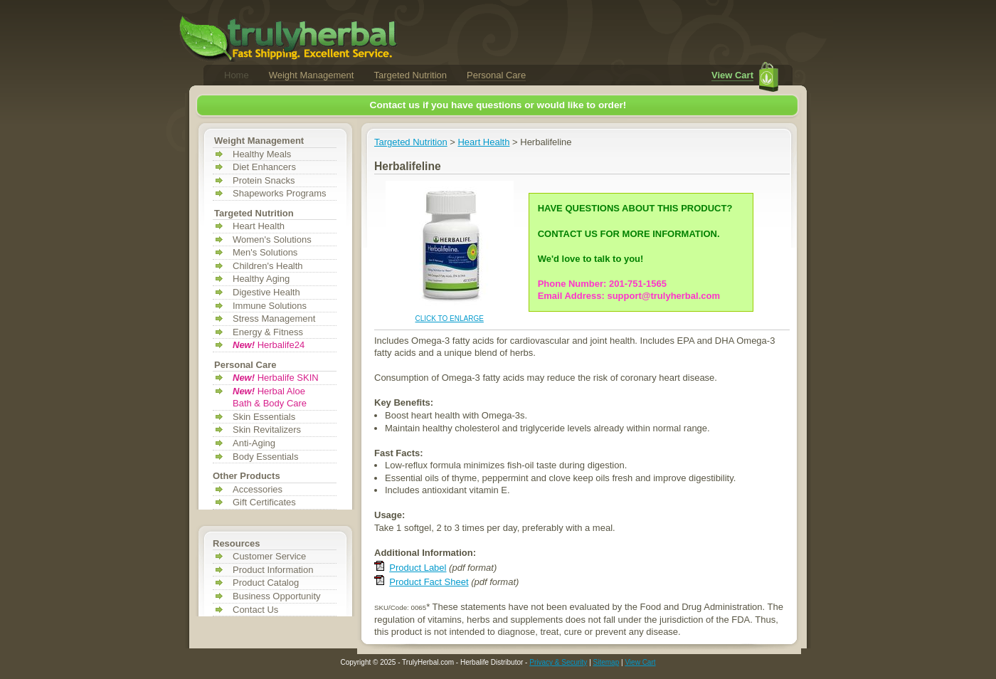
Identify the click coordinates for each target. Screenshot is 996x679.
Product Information (273, 569)
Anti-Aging (254, 443)
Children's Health (268, 265)
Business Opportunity (277, 596)
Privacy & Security (558, 662)
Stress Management (274, 318)
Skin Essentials (264, 416)
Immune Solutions (270, 305)
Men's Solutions (265, 252)
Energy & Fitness (268, 332)
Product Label (417, 567)
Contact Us (255, 609)
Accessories (257, 489)
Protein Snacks (264, 180)
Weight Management (311, 75)
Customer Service (269, 556)
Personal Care (496, 75)
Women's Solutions (272, 239)
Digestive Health (266, 292)
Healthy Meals (262, 154)
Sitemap (606, 662)
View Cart (732, 75)
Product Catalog (266, 582)
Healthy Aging (261, 278)
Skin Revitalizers (267, 429)
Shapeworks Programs (280, 193)
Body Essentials (266, 456)
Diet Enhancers (264, 167)
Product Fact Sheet (428, 582)
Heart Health (259, 226)
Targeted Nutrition (410, 75)
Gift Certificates (264, 502)
